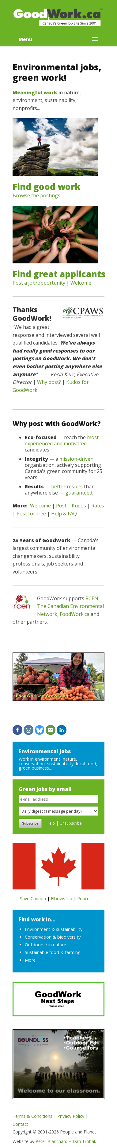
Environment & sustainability (53, 929)
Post (61, 505)
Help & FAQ (64, 513)
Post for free (31, 513)
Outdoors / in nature (45, 945)
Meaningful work (35, 92)
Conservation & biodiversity (53, 937)
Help (51, 823)
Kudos (79, 505)
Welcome (80, 282)
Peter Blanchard (51, 1141)
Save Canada (33, 898)
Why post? (49, 382)
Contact (20, 1124)
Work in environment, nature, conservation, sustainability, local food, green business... (58, 763)
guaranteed (78, 492)
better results (67, 486)
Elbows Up (61, 898)
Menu (25, 39)
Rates (97, 505)
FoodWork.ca (74, 614)
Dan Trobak (84, 1141)
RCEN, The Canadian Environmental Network (70, 606)
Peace (83, 898)
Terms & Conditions (32, 1116)
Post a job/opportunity (39, 282)
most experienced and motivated (62, 440)
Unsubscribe (71, 823)
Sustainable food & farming (53, 952)
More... (31, 960)
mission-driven (76, 458)
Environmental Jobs (45, 751)
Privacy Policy (70, 1116)
